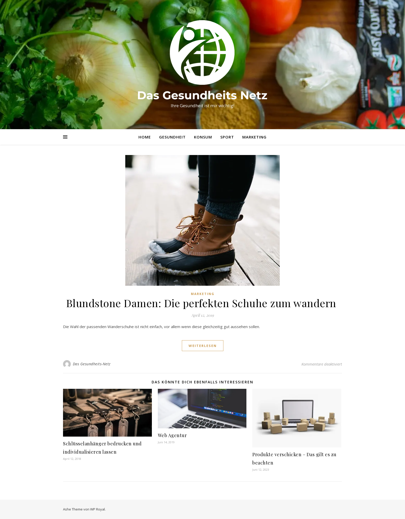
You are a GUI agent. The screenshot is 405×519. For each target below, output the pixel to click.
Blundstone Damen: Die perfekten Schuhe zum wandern (202, 303)
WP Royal (97, 509)
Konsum (203, 137)
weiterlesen (203, 345)
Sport (227, 137)
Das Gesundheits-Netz (92, 363)
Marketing (254, 137)
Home (144, 137)
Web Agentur (172, 435)
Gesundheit (172, 137)
